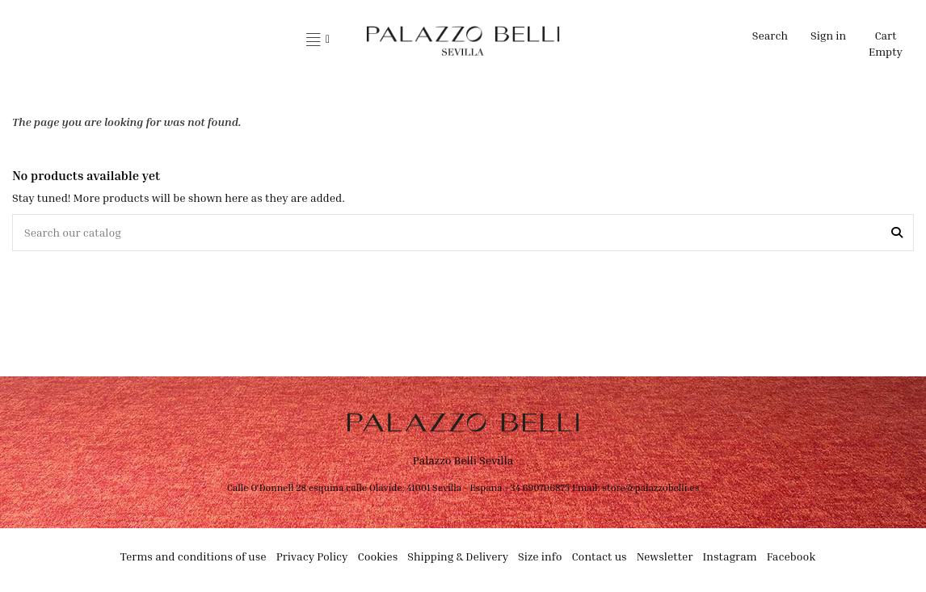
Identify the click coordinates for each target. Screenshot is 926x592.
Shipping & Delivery (457, 556)
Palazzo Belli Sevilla (463, 460)
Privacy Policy (312, 556)
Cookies (378, 556)
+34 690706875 (537, 487)
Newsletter (665, 556)
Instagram (730, 556)
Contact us (598, 556)
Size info (540, 556)
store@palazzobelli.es (650, 487)
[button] (318, 40)
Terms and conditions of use (193, 556)
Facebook (791, 556)
